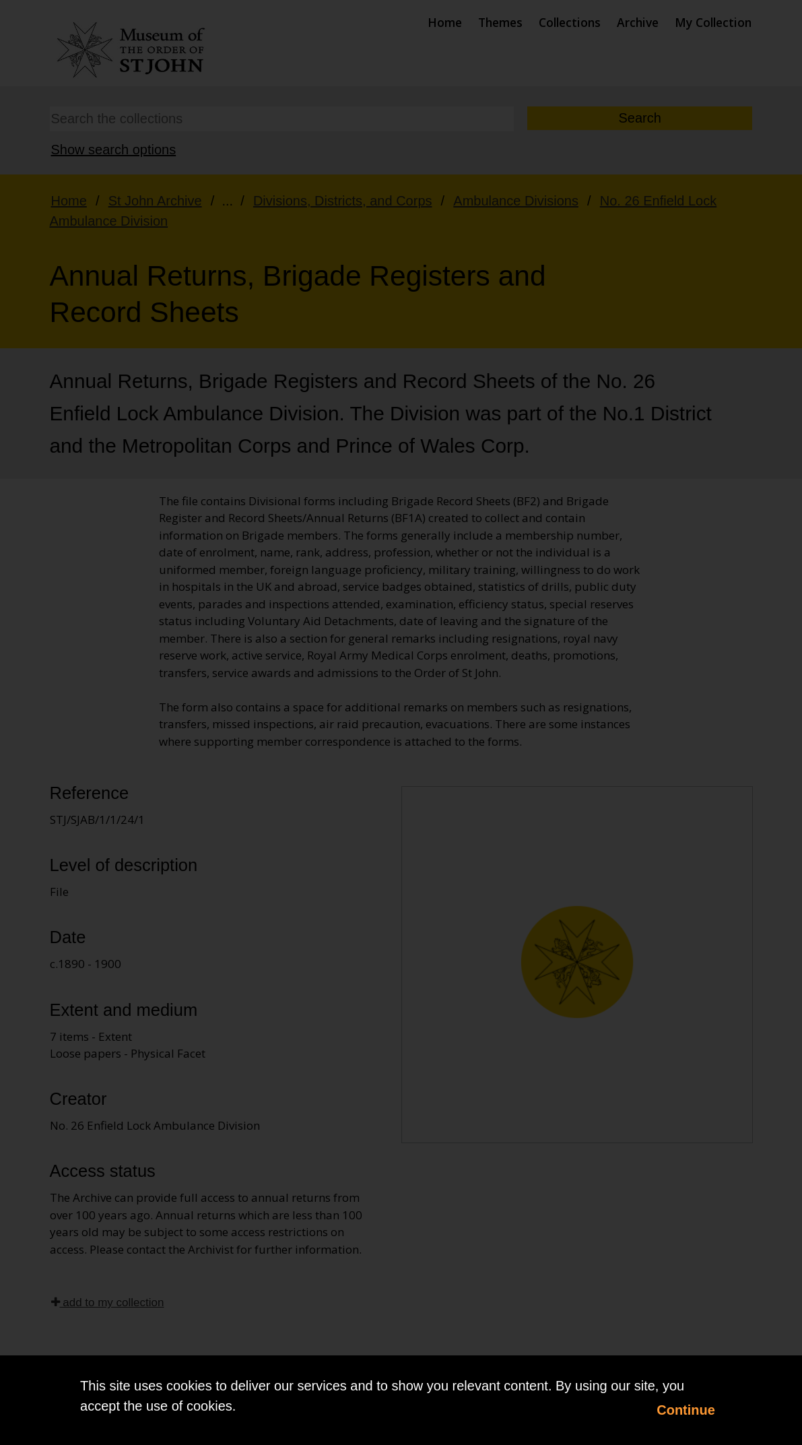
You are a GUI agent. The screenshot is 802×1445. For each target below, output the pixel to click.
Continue (686, 1410)
